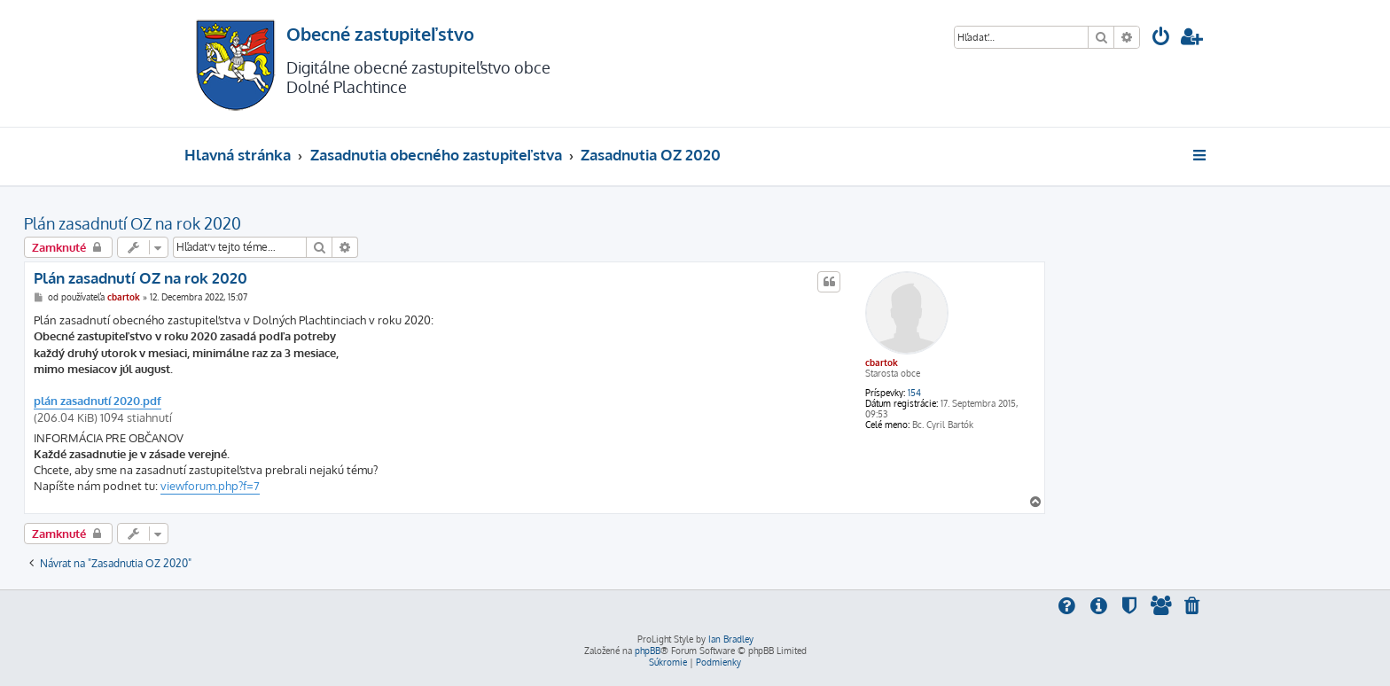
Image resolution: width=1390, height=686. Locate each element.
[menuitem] (1161, 39)
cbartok (881, 362)
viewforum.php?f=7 (210, 486)
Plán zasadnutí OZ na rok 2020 (132, 223)
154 (914, 392)
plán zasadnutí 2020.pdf (97, 401)
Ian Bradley (731, 639)
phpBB (647, 650)
